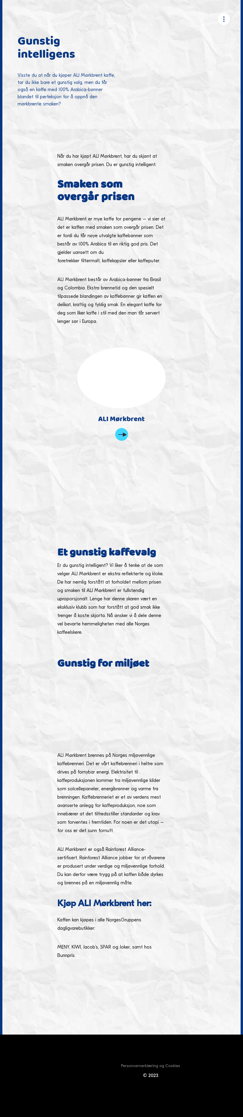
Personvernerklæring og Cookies (150, 1065)
